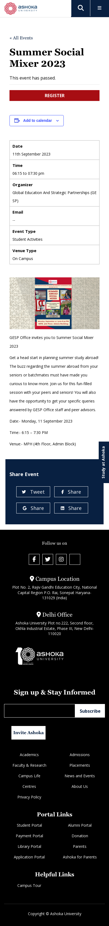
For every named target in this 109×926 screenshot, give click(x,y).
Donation (80, 835)
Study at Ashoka (103, 462)
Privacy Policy (29, 797)
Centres (29, 786)
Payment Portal (29, 835)
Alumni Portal (80, 825)
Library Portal (29, 846)
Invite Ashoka (28, 732)
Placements (79, 765)
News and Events (80, 775)
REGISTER (55, 96)
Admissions (80, 754)
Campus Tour (29, 885)
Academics (29, 754)
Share (71, 492)
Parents (79, 846)
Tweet (33, 492)
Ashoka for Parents (80, 857)
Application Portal (29, 857)
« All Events (21, 37)
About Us (80, 786)
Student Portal (29, 825)
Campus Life (29, 775)
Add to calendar (37, 120)
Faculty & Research (29, 765)
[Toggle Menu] (99, 8)
